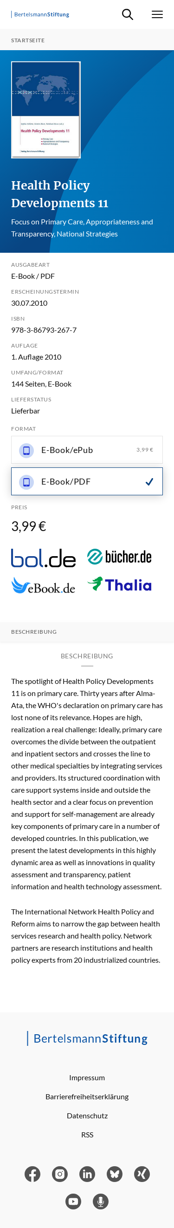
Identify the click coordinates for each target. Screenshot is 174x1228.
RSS (87, 1134)
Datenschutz (87, 1115)
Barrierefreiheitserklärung (87, 1096)
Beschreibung (34, 632)
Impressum (87, 1077)
